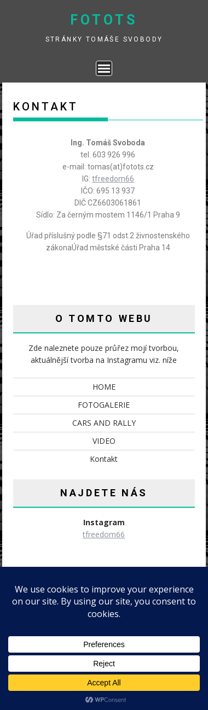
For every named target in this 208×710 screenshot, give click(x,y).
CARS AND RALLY (104, 423)
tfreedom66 (113, 178)
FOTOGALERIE (104, 405)
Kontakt (104, 459)
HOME (104, 387)
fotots (103, 20)
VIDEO (104, 441)
